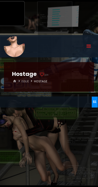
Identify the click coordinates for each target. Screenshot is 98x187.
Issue (25, 81)
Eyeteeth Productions (14, 46)
